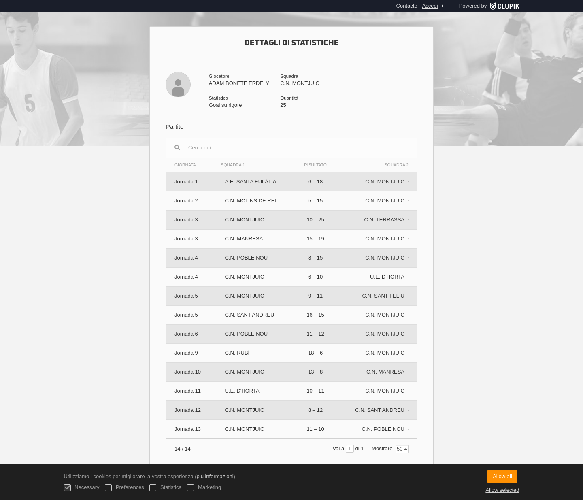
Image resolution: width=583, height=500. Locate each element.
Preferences (124, 487)
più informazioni (215, 476)
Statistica (165, 487)
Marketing (204, 487)
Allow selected (502, 490)
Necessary (82, 487)
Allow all (502, 476)
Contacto (406, 6)
